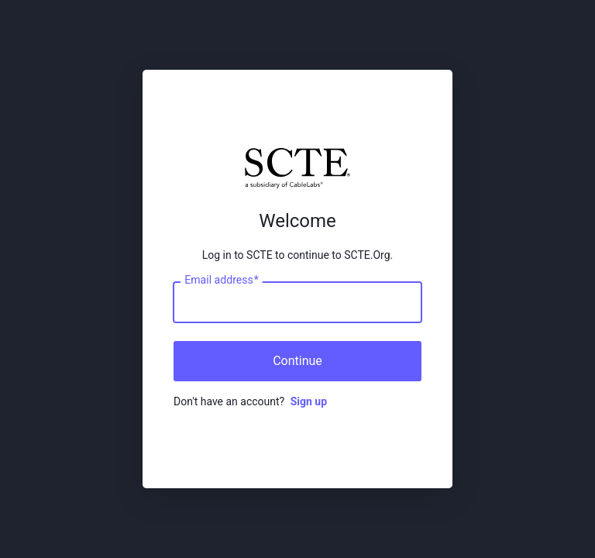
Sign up (309, 401)
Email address (221, 280)
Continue (297, 360)
